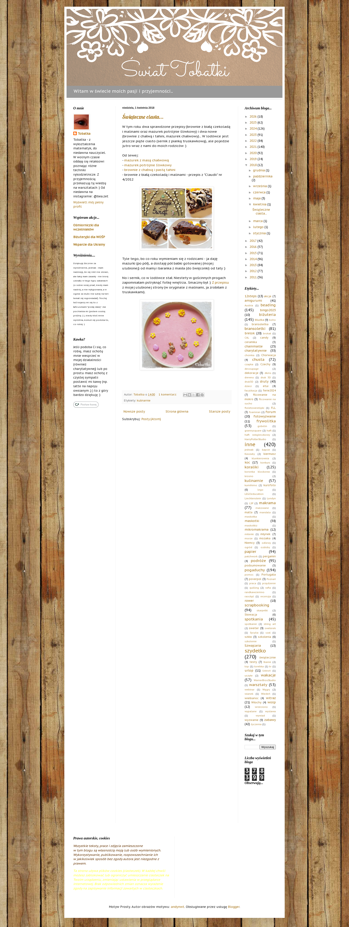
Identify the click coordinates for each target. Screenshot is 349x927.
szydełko (255, 650)
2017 (253, 241)
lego (260, 489)
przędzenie (269, 583)
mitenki (249, 534)
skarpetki (262, 610)
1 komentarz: (168, 394)
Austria (249, 305)
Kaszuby (250, 453)
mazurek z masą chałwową (146, 160)
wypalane (251, 711)
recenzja (265, 596)
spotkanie (251, 624)
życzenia (256, 724)
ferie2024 (269, 390)
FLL (273, 407)
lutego (258, 227)
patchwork (251, 556)
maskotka (251, 516)
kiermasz (270, 453)
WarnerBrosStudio (265, 680)
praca (252, 583)
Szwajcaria (253, 646)
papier (250, 551)
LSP (251, 503)
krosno (249, 476)
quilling (254, 587)
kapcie (266, 449)
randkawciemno (254, 592)
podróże (258, 560)
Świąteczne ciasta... (143, 116)
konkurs (265, 462)
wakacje (268, 675)
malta (248, 512)
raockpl (249, 596)
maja (257, 198)
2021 (254, 147)
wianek (249, 693)
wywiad (260, 715)
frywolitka (266, 421)
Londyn (271, 498)
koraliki (252, 467)
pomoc (249, 574)
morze (249, 538)
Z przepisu (220, 282)
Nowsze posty (134, 411)
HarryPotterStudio (255, 439)
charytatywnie (256, 351)
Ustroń (266, 670)
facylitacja (251, 390)
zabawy (270, 720)
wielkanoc (252, 698)
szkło (248, 636)
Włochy (256, 702)
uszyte (249, 675)
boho (272, 319)
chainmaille (254, 346)
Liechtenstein (253, 498)
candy (264, 337)
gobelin (262, 426)
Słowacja (251, 614)
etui (265, 386)
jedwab (249, 449)
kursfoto (270, 485)
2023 (254, 135)
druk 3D (266, 377)
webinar (249, 689)
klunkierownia (260, 458)
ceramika (251, 342)
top (247, 666)
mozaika (264, 538)
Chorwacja (268, 355)
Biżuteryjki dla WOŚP (89, 237)
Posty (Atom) (151, 419)
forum (271, 412)
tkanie (267, 662)
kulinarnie (143, 400)
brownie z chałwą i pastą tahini (149, 169)
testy (253, 662)
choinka (249, 355)
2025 (254, 122)
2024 (254, 128)
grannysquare (253, 430)
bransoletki (255, 328)
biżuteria (267, 314)
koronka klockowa (257, 471)
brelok (250, 333)
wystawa (270, 711)
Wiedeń (265, 693)
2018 (254, 165)
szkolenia (264, 636)
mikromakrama (256, 530)
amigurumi (253, 301)
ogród (248, 547)
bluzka (259, 319)
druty (264, 381)
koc (247, 462)
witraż (271, 698)
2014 (254, 259)
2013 (254, 265)
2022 (254, 141)
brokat (267, 333)
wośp (272, 702)
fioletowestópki (254, 407)
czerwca (259, 192)
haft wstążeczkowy (257, 434)
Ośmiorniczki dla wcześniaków (86, 227)
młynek (265, 534)
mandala (265, 512)
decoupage (252, 368)
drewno (249, 377)
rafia (268, 587)
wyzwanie (251, 720)
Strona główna (177, 411)
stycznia (260, 233)
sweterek (270, 628)
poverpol (255, 579)
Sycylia (254, 632)
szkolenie (251, 641)
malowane (262, 508)
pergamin (269, 556)
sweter (254, 628)
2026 (254, 116)
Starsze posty (219, 411)
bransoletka (260, 324)
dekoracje (251, 373)
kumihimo (251, 485)
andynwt (177, 907)
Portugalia (269, 574)
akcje (267, 296)
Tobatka (84, 134)
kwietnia (260, 204)
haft (269, 430)
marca (258, 221)
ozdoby (265, 547)
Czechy (265, 364)
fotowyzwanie (265, 416)
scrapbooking (257, 605)
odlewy (266, 542)
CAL (247, 337)
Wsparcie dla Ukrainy (89, 245)
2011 (254, 277)
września (260, 186)
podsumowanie (255, 565)
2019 (254, 159)
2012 (254, 271)
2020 (254, 153)
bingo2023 (268, 310)
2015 (254, 253)
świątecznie (267, 657)
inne (250, 444)
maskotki (252, 521)
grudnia (259, 170)
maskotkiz (251, 525)
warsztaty (258, 684)
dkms (268, 373)
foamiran (254, 412)
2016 (254, 247)
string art (270, 624)
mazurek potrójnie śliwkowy (148, 165)
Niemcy (250, 542)
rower (249, 601)
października (262, 176)
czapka (249, 364)
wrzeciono (261, 706)
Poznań (271, 579)
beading (268, 305)
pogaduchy (255, 570)
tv (270, 666)
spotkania (254, 619)
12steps (251, 296)
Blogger (233, 907)
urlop (249, 670)
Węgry (266, 689)
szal (268, 632)
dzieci (248, 386)
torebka (259, 666)
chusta (258, 359)
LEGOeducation (254, 494)
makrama (267, 502)
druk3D (249, 381)
